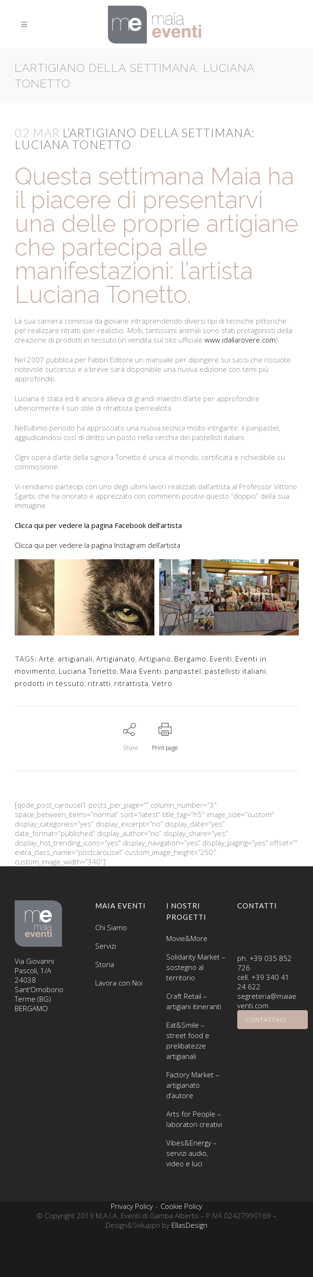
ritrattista (131, 683)
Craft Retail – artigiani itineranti (193, 1001)
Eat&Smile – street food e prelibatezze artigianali (187, 1040)
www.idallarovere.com (239, 339)
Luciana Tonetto (88, 671)
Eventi (221, 658)
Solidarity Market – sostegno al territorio (195, 967)
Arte (46, 658)
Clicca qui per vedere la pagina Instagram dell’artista (97, 545)
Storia (104, 964)
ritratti (99, 683)
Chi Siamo (111, 927)
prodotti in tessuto (49, 683)
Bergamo (190, 658)
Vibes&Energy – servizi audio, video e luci (191, 1153)
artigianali (75, 658)
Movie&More (186, 938)
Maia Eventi (140, 671)
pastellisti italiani (235, 671)
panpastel (183, 671)
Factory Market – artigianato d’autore (192, 1085)
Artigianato (115, 658)
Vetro (162, 683)
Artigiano (155, 658)
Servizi (105, 946)
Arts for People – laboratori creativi (194, 1119)
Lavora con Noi (119, 982)
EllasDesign (189, 1225)
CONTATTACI (272, 1019)
